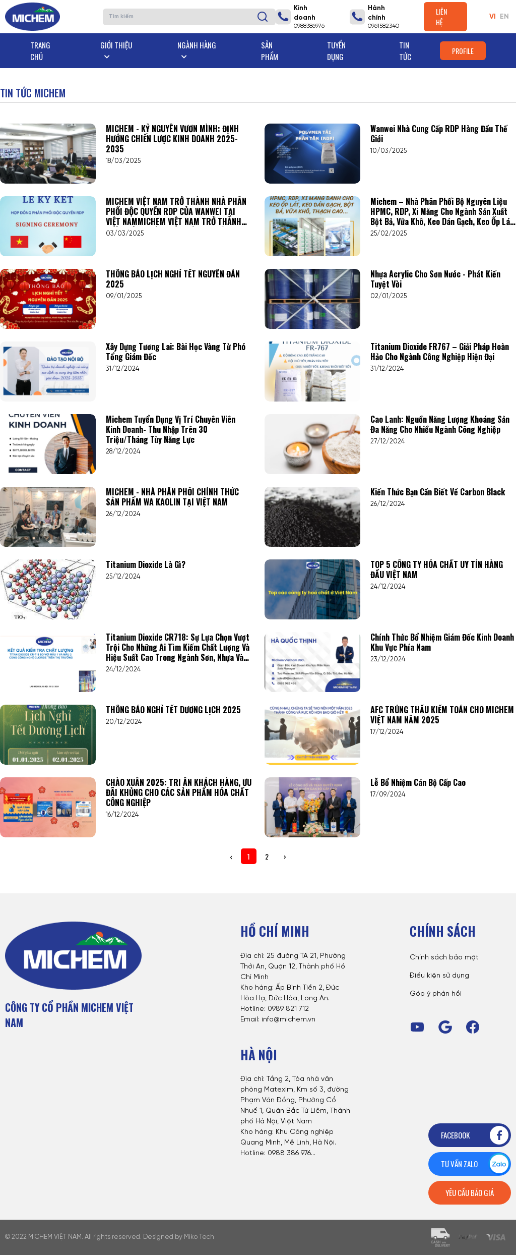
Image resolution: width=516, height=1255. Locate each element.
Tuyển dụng (336, 50)
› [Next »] (285, 856)
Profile (463, 50)
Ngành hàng (196, 49)
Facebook (475, 1135)
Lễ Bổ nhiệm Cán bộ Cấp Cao (418, 782)
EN (504, 17)
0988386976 (309, 26)
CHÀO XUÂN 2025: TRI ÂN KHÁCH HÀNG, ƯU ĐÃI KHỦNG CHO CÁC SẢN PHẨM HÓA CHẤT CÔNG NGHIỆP (178, 792)
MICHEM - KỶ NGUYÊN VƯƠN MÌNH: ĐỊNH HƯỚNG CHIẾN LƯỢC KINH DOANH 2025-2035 (172, 139)
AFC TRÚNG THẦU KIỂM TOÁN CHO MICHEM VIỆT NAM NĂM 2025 (442, 715)
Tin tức (405, 50)
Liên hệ (441, 16)
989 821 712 (290, 1009)
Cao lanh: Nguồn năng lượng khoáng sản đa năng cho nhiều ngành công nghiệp (439, 424)
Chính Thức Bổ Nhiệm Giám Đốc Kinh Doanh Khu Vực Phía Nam (442, 642)
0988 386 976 (289, 1153)
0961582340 (383, 26)
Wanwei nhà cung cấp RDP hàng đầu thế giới (438, 134)
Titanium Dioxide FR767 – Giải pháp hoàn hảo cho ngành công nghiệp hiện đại (439, 351)
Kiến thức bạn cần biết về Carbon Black (437, 492)
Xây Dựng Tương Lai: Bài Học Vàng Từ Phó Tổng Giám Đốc (175, 351)
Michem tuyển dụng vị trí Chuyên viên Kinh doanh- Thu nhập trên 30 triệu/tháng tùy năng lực (170, 429)
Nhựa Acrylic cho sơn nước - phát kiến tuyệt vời (435, 279)
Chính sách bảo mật (444, 957)
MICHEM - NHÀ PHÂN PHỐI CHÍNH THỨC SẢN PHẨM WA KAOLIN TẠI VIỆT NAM (172, 497)
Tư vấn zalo (475, 1164)
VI (492, 17)
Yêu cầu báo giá (469, 1192)
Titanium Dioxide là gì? (145, 564)
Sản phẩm (269, 50)
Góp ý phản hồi (436, 994)
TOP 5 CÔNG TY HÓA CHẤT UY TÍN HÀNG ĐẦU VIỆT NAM (436, 569)
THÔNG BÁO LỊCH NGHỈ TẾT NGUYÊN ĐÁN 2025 (173, 279)
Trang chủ (40, 50)
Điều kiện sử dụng (439, 976)
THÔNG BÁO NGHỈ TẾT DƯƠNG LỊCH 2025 (173, 710)
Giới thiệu (116, 49)
